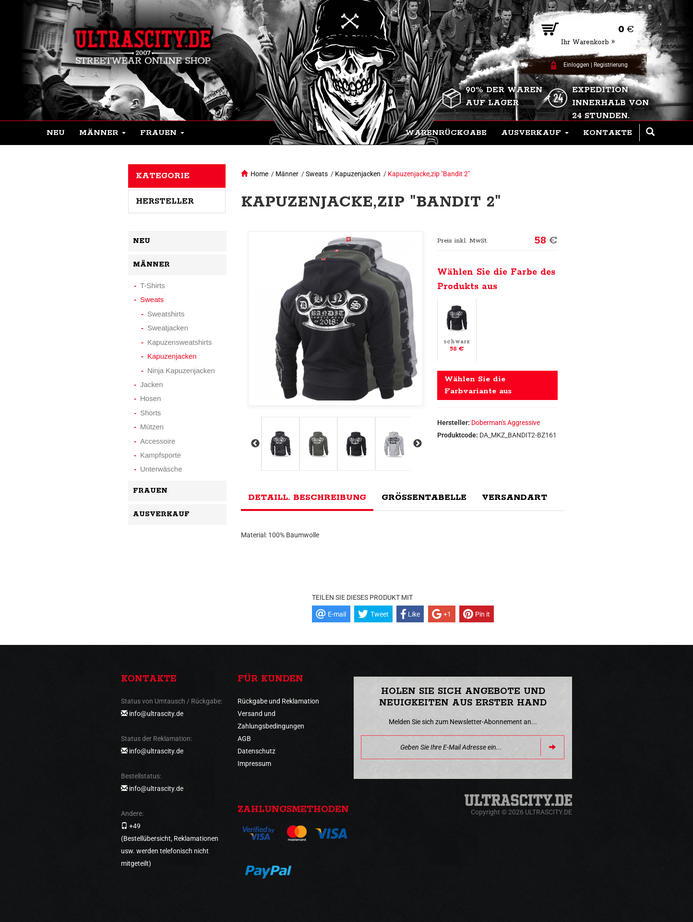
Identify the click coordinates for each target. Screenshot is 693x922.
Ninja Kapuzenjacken (181, 370)
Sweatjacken (167, 328)
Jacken (151, 384)
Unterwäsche (161, 469)
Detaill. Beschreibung (307, 497)
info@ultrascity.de (156, 713)
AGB (244, 738)
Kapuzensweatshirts (179, 342)
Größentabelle (424, 497)
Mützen (152, 427)
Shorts (150, 413)
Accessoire (157, 441)
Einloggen (576, 64)
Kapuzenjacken (358, 174)
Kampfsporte (160, 455)
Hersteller (165, 201)
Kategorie (163, 175)
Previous (254, 444)
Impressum (254, 763)
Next (416, 444)
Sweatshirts (166, 314)
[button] (102, 133)
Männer (287, 174)
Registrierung (611, 64)
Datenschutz (256, 751)
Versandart (514, 497)
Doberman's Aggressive (505, 422)
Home (259, 174)
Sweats (317, 174)
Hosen (150, 398)
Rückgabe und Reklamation (278, 701)
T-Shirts (152, 285)
